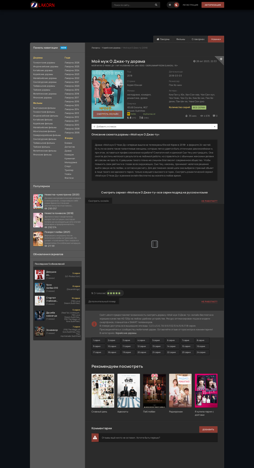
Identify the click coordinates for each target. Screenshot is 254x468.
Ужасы (68, 174)
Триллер (69, 170)
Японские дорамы (42, 97)
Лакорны (163, 39)
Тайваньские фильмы (44, 142)
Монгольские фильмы (44, 131)
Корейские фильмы (43, 123)
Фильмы (180, 39)
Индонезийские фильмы (45, 115)
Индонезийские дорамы (45, 66)
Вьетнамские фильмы (44, 107)
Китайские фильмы (42, 119)
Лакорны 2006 (72, 132)
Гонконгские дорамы (44, 62)
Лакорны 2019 (72, 89)
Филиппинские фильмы (44, 150)
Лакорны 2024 (72, 70)
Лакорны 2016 (72, 101)
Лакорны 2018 (72, 93)
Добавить (208, 429)
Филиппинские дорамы (45, 93)
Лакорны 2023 (72, 74)
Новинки (216, 39)
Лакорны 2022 (72, 78)
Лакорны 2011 (72, 120)
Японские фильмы (42, 154)
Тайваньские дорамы (44, 85)
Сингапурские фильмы (44, 139)
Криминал (70, 158)
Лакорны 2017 (72, 97)
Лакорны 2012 (72, 117)
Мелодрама (71, 162)
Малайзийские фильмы (45, 127)
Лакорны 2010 (72, 124)
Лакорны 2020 (72, 85)
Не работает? (210, 201)
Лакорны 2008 (72, 128)
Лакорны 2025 (72, 66)
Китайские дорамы (43, 70)
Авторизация (213, 5)
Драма (68, 150)
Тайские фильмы (41, 146)
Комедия (69, 154)
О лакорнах (198, 39)
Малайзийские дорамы (45, 78)
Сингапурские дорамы (45, 82)
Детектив (70, 146)
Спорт (68, 166)
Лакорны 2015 (72, 105)
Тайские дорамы (41, 89)
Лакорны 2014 (72, 109)
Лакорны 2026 (72, 62)
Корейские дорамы (43, 74)
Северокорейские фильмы (47, 135)
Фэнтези (69, 177)
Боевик (68, 142)
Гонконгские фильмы (44, 111)
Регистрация (190, 5)
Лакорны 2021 (72, 82)
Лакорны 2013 (72, 113)
